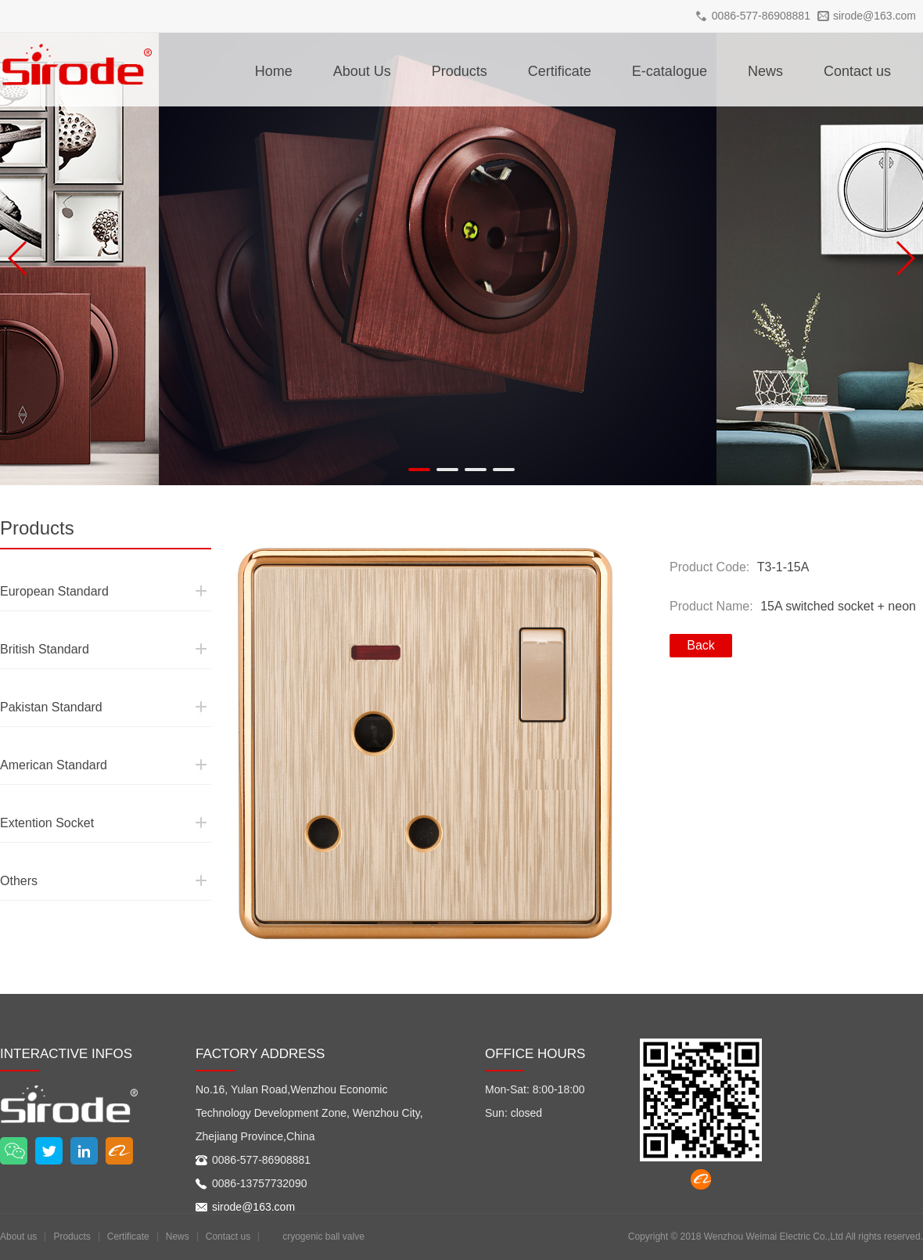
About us (18, 1236)
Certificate (559, 71)
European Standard (40, 562)
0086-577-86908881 (761, 15)
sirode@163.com (874, 15)
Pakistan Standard (38, 678)
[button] (419, 469)
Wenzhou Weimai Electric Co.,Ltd (773, 1236)
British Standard (33, 620)
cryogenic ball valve (323, 1236)
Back (701, 645)
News (765, 71)
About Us (362, 71)
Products (459, 71)
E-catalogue (669, 71)
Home (274, 71)
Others (14, 852)
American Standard (40, 736)
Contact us (857, 71)
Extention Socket (35, 794)
